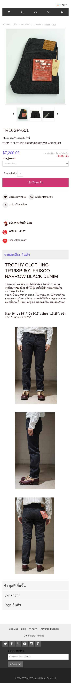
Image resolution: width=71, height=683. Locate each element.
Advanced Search (50, 629)
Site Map (13, 629)
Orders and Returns (34, 635)
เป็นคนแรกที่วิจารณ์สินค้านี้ (16, 138)
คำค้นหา (33, 629)
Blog (23, 629)
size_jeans (8, 158)
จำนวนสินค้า (10, 173)
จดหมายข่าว (16, 651)
